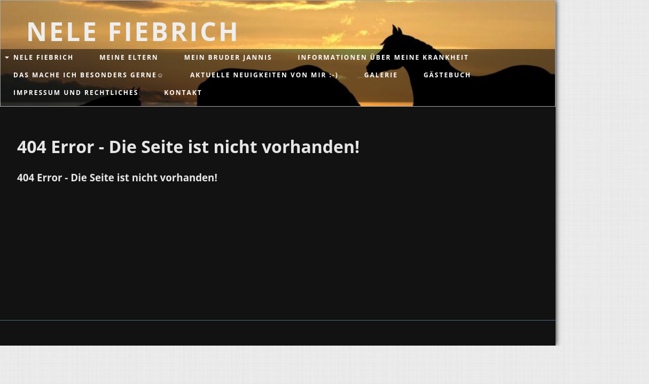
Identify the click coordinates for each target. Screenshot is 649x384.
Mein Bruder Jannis (228, 57)
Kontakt (183, 92)
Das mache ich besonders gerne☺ (89, 74)
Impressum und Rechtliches (75, 92)
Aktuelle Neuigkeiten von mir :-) (264, 74)
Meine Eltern (128, 57)
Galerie (381, 74)
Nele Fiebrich (43, 57)
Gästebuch (447, 74)
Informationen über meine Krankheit (383, 57)
